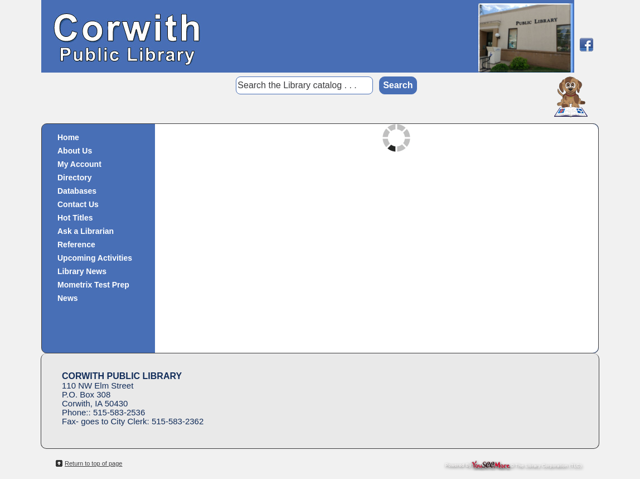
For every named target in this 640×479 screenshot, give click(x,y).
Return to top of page (93, 463)
